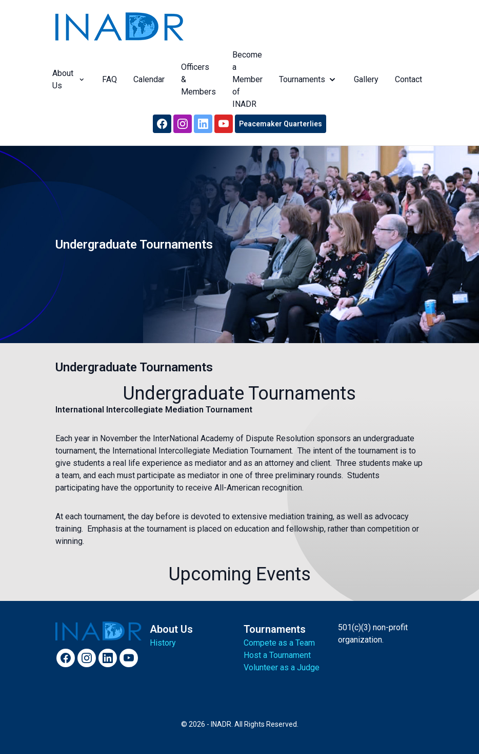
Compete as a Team (279, 643)
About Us (67, 79)
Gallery (364, 79)
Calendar (147, 79)
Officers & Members (196, 79)
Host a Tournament (277, 655)
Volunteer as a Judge (282, 667)
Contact (407, 79)
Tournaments (306, 79)
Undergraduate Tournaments (134, 367)
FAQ (108, 79)
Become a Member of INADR (246, 79)
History (163, 643)
